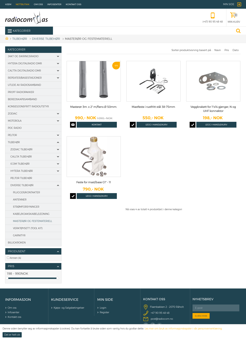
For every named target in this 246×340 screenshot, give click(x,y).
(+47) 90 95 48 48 (213, 21)
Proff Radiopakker (21, 92)
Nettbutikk (22, 4)
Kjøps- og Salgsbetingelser (69, 307)
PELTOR (12, 135)
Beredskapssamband (22, 99)
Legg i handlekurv (156, 124)
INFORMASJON (18, 300)
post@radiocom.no (162, 318)
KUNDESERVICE (64, 300)
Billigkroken (17, 242)
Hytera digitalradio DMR (25, 63)
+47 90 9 (156, 312)
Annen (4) (15, 257)
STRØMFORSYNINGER (26, 206)
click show (57, 251)
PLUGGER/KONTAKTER (26, 192)
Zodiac (12, 113)
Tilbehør (19, 38)
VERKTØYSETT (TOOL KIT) (28, 228)
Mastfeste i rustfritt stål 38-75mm (153, 106)
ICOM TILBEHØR (20, 163)
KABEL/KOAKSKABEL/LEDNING (31, 213)
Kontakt (97, 124)
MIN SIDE (105, 300)
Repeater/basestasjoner (25, 77)
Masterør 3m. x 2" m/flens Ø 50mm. (93, 106)
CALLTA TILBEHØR (21, 156)
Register (104, 312)
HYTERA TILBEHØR (21, 170)
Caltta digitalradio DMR (24, 70)
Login (103, 307)
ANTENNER (19, 199)
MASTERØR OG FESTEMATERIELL (32, 221)
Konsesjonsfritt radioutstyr (28, 106)
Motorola (15, 120)
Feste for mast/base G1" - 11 (93, 182)
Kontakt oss (73, 4)
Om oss (38, 4)
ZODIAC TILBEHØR (21, 149)
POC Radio (15, 127)
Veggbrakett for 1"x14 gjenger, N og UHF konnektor (213, 109)
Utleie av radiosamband (24, 84)
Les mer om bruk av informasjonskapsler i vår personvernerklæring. (183, 328)
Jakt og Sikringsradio (23, 56)
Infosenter (54, 4)
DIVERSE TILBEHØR (46, 38)
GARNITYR (19, 235)
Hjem (8, 4)
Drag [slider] (7, 278)
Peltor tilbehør (21, 178)
